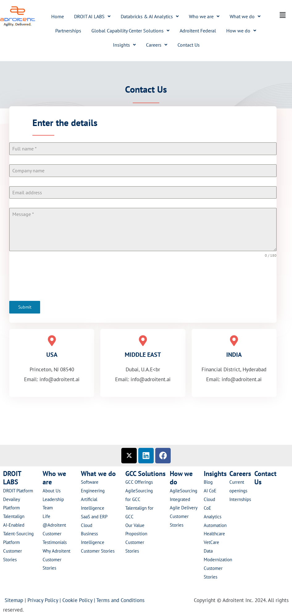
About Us (51, 490)
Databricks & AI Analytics (150, 16)
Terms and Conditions (122, 599)
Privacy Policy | (44, 599)
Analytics (212, 516)
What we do (245, 16)
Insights (124, 45)
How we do (241, 30)
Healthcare (214, 534)
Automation (215, 525)
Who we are (204, 16)
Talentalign (13, 516)
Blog (208, 482)
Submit (24, 307)
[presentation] (143, 279)
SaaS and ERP (94, 516)
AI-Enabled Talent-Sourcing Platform (18, 533)
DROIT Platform (18, 490)
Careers (156, 45)
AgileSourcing (183, 490)
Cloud (86, 525)
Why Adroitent (56, 551)
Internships (240, 499)
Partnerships (68, 30)
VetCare (211, 542)
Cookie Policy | (79, 599)
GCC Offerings (139, 482)
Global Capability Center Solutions (130, 30)
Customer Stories (98, 551)
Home (57, 16)
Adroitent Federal (198, 30)
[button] (92, 16)
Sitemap (14, 599)
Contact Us (188, 45)
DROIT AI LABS (92, 16)
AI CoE (210, 490)
